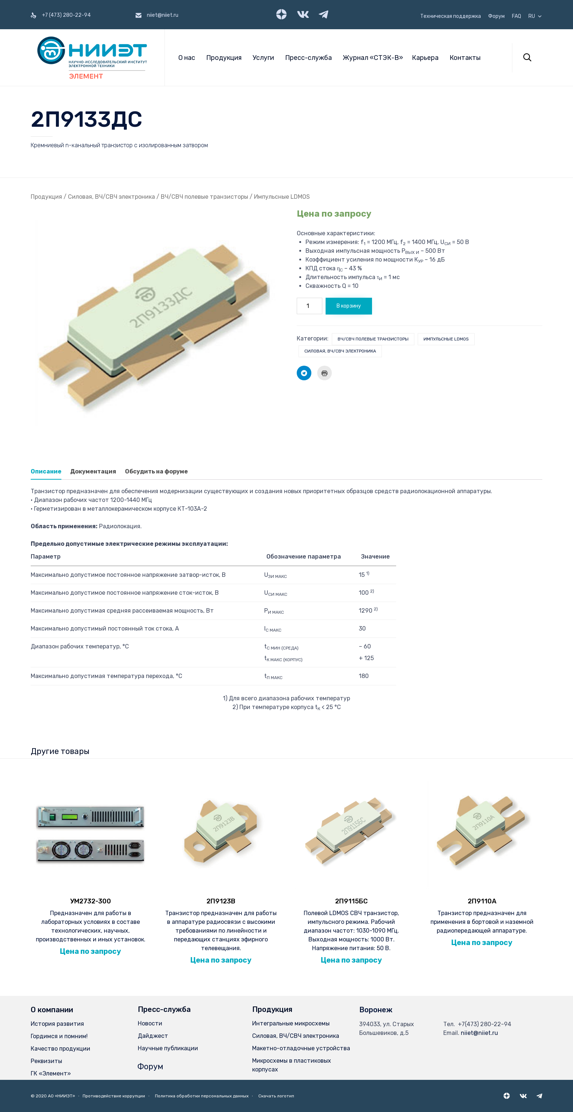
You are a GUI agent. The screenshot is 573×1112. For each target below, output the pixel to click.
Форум (496, 16)
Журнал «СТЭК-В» (373, 58)
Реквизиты (46, 1061)
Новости (150, 1023)
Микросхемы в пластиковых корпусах (291, 1065)
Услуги (263, 58)
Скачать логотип (276, 1095)
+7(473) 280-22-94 (484, 1024)
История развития (57, 1023)
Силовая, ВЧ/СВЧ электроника (111, 196)
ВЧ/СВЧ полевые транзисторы (204, 196)
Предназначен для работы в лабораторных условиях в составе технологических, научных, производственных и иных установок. (90, 919)
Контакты (465, 58)
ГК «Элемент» (51, 1073)
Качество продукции (60, 1048)
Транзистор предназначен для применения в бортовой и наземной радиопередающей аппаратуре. (482, 914)
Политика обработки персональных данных (201, 1095)
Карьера (425, 58)
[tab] (50, 472)
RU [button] (535, 16)
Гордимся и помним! (59, 1036)
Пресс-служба (308, 58)
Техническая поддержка (450, 16)
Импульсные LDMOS (282, 196)
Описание (46, 471)
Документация (93, 471)
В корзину (349, 306)
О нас (186, 58)
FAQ (516, 16)
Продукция (224, 58)
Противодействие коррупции (114, 1095)
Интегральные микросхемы (291, 1023)
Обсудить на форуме (156, 471)
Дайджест (153, 1035)
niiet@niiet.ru (479, 1032)
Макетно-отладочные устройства (301, 1048)
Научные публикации (168, 1048)
